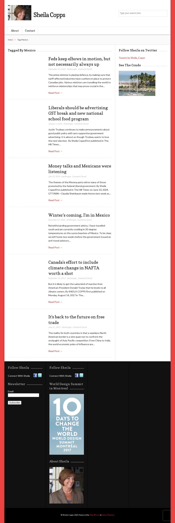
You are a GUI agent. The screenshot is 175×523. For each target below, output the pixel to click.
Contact (30, 30)
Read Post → (55, 92)
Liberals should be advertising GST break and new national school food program (78, 113)
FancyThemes (108, 515)
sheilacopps (72, 69)
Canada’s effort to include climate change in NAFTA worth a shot (73, 268)
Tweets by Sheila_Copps (132, 57)
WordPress (95, 515)
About (15, 30)
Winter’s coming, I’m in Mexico (79, 215)
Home (10, 40)
